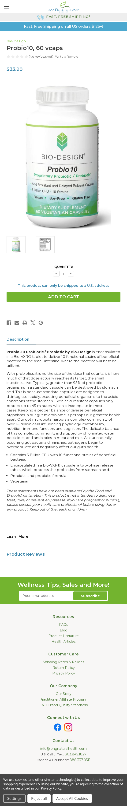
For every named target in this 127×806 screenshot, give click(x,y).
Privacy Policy (63, 673)
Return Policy (63, 668)
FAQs (63, 624)
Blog (63, 630)
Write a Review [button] (66, 56)
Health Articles (63, 641)
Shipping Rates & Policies (63, 662)
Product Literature (64, 636)
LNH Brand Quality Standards (64, 705)
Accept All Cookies (72, 798)
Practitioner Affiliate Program (63, 699)
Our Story (63, 694)
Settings (14, 798)
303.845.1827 (75, 754)
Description (18, 339)
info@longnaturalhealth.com (63, 748)
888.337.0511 (80, 760)
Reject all (39, 798)
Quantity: (63, 267)
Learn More (18, 536)
